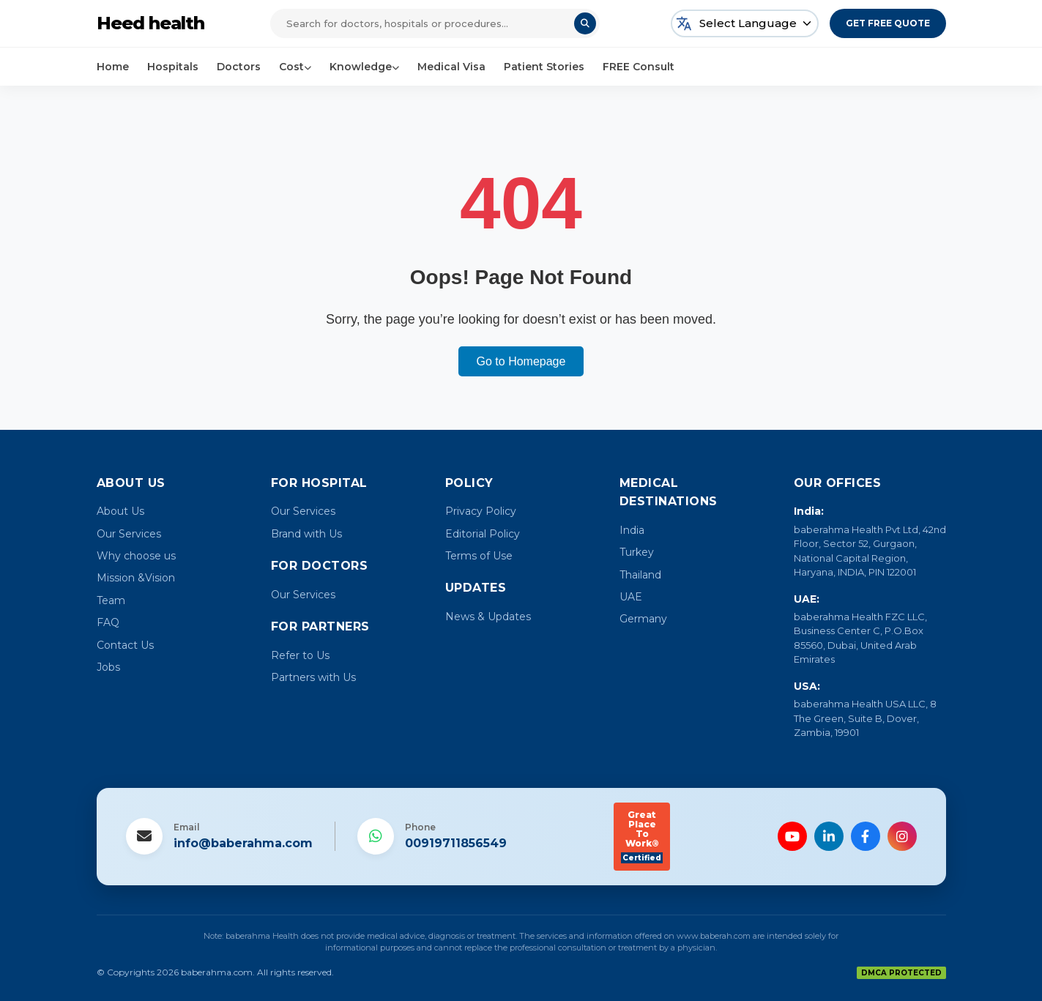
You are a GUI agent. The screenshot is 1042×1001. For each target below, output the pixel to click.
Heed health (150, 23)
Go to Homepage (521, 361)
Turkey (636, 552)
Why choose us (136, 555)
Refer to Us (300, 655)
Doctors (239, 66)
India (631, 530)
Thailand (640, 574)
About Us (120, 511)
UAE (630, 596)
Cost (295, 66)
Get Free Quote (888, 23)
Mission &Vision (136, 577)
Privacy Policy (480, 511)
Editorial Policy (482, 533)
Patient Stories (544, 66)
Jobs (108, 667)
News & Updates (488, 616)
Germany (643, 618)
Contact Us (125, 645)
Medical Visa (451, 66)
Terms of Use (479, 555)
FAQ (108, 622)
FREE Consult (638, 66)
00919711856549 (456, 843)
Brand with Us (306, 533)
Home (113, 66)
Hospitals (172, 66)
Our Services (129, 533)
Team (111, 600)
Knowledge (364, 66)
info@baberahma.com (243, 843)
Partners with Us (313, 677)
